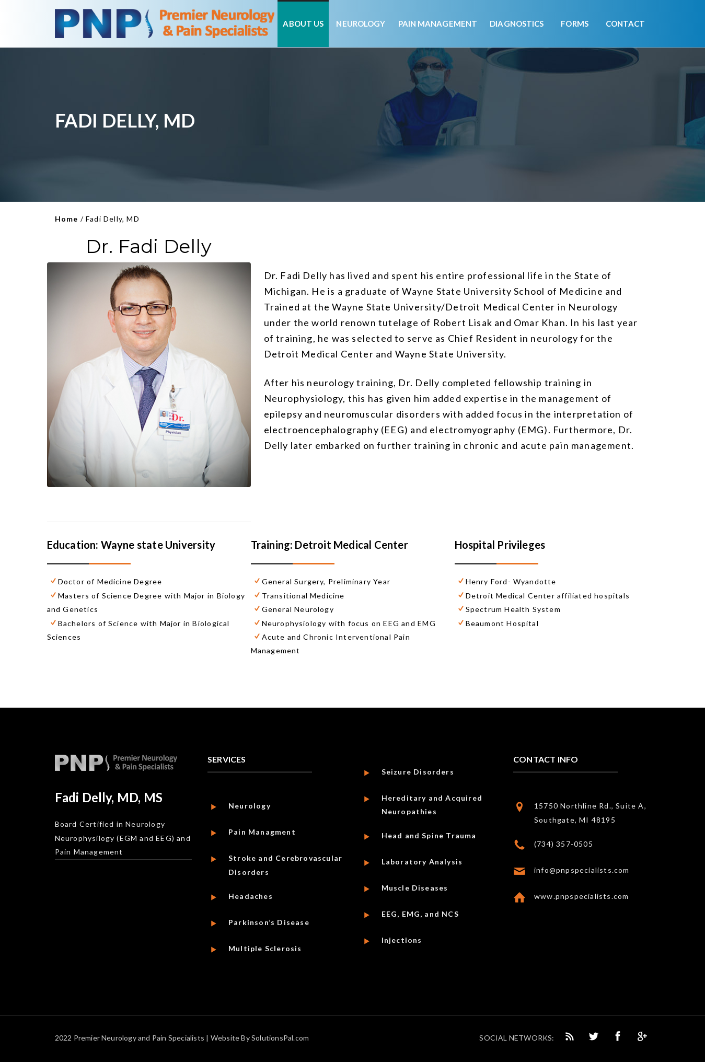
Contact (625, 23)
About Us (303, 23)
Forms (574, 23)
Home (66, 218)
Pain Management (438, 23)
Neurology (360, 23)
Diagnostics (517, 23)
